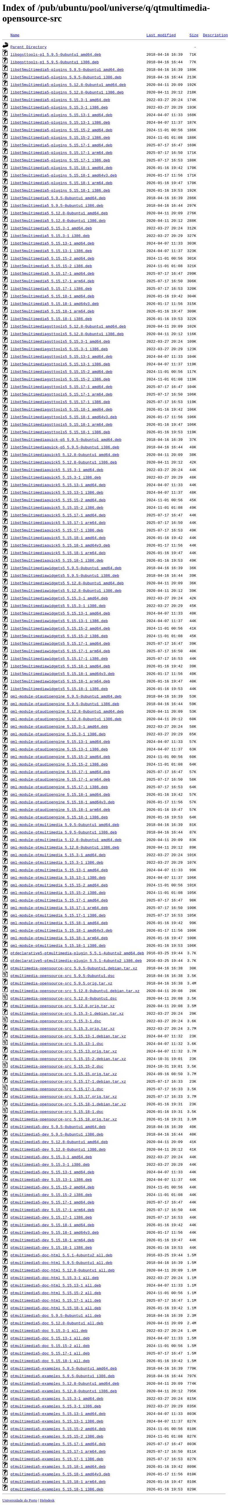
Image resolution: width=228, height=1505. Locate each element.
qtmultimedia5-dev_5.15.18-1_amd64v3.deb (54, 1232)
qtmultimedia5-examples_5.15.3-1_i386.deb (55, 1406)
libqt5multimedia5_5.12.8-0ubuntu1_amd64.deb (59, 212)
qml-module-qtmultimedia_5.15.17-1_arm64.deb (59, 907)
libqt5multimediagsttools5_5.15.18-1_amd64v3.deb (63, 416)
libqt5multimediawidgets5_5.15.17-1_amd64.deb (60, 643)
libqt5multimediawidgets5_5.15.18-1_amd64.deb (60, 666)
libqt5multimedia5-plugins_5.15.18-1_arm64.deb (61, 182)
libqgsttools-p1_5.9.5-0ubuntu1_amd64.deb (55, 54)
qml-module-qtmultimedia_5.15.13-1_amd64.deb (59, 869)
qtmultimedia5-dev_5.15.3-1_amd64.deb (51, 1156)
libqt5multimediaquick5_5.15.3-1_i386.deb (55, 477)
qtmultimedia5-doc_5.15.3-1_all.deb (48, 1330)
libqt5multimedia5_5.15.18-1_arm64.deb (52, 311)
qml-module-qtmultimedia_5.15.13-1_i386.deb (58, 877)
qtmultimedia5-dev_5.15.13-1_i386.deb (51, 1179)
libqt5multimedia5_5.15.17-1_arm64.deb (52, 280)
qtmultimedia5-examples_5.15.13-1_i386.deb (56, 1421)
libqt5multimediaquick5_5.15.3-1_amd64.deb (56, 469)
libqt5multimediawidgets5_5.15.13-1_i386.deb (59, 620)
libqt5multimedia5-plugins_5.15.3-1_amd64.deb (60, 99)
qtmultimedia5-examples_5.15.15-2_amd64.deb (58, 1428)
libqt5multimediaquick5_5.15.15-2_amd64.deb (58, 499)
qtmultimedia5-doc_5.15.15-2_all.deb (50, 1345)
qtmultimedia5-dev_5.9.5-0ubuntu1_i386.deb (56, 1134)
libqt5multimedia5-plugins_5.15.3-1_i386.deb (59, 107)
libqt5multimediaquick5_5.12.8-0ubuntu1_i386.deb (63, 462)
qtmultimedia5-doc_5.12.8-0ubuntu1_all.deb (56, 1323)
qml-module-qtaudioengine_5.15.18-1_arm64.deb (60, 809)
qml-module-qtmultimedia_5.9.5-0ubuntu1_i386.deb (63, 832)
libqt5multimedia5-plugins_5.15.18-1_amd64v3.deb (63, 175)
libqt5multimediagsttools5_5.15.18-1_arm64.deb (61, 424)
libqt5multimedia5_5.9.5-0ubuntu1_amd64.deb (58, 197)
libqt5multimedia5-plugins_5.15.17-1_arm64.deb (61, 152)
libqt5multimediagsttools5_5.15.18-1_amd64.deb (61, 409)
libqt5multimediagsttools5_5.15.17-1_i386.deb (60, 401)
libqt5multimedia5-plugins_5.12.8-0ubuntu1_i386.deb (67, 92)
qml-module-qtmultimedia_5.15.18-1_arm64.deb (59, 937)
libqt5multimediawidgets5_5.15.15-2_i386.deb (59, 635)
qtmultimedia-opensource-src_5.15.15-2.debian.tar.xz (68, 1058)
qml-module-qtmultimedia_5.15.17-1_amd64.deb (59, 900)
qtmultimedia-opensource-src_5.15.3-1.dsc (55, 1020)
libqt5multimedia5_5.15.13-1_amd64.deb (52, 243)
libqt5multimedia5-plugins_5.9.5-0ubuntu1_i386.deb (65, 77)
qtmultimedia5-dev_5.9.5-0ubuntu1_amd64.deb (58, 1126)
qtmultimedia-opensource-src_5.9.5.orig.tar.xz (61, 983)
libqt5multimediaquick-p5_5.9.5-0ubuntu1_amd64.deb (65, 439)
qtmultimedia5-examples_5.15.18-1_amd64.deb (58, 1466)
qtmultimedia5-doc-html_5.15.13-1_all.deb (55, 1285)
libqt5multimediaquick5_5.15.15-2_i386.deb (56, 507)
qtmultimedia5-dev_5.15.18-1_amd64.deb (52, 1224)
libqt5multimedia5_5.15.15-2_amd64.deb (52, 258)
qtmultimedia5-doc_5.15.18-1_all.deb (50, 1360)
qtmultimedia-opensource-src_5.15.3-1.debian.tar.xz (67, 1013)
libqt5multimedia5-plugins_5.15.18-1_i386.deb (60, 190)
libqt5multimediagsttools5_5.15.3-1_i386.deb (59, 348)
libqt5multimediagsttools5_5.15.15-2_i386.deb (60, 379)
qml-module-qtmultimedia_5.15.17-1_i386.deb (58, 915)
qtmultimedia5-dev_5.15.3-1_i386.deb (50, 1164)
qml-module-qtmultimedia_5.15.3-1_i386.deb (56, 862)
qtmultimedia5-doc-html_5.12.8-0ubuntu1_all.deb (62, 1270)
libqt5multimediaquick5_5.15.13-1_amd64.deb (58, 484)
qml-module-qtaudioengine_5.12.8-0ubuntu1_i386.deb (65, 718)
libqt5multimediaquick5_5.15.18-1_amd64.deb (58, 537)
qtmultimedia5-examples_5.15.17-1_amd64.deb (58, 1443)
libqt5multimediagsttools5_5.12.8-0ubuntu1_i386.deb (67, 333)
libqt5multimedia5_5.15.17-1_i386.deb (51, 288)
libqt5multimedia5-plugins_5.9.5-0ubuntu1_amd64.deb (67, 69)
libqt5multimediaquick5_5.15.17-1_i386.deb (56, 530)
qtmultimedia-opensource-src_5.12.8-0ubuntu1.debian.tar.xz (75, 990)
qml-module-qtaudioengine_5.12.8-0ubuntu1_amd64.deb (67, 711)
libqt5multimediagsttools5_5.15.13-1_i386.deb (60, 364)
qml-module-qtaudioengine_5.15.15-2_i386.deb (59, 764)
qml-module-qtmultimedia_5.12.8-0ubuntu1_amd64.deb (65, 839)
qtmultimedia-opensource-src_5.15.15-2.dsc (56, 1066)
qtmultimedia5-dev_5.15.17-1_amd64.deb (52, 1202)
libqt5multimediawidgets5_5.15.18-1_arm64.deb (60, 681)
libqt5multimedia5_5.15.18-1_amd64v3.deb (54, 303)
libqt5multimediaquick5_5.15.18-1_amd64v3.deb (60, 545)
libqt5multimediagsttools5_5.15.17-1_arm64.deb (61, 394)
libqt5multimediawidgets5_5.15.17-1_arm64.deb (60, 650)
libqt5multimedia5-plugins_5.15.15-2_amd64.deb (61, 129)
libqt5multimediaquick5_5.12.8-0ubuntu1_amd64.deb (64, 454)
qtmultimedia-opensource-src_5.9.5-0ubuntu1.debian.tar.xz (73, 968)
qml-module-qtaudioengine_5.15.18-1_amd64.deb (60, 794)
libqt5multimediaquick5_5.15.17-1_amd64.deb (58, 515)
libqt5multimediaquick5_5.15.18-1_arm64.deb (58, 552)
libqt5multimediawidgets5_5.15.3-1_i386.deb (58, 605)
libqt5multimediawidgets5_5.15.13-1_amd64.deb (60, 613)
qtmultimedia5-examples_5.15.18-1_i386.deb (56, 1489)
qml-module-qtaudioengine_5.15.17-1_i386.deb (59, 786)
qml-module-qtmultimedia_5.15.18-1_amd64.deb (59, 922)
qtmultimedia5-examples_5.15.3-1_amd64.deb (56, 1398)
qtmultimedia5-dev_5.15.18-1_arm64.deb (52, 1239)
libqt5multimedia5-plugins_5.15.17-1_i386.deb (60, 160)
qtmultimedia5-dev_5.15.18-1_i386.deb (51, 1247)
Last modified (161, 34)
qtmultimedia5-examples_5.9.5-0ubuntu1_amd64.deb (63, 1368)
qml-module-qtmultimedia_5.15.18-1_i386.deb (58, 945)
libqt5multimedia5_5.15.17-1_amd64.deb (52, 273)
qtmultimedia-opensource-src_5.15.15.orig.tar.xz (63, 1073)
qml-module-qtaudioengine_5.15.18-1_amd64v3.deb (62, 801)
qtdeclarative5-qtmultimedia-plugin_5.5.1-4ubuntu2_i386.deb (76, 960)
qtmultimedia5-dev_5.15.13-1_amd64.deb (52, 1171)
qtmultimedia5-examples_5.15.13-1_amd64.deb (58, 1413)
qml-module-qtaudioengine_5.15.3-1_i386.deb (58, 734)
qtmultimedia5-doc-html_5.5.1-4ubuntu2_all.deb (61, 1255)
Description (215, 34)
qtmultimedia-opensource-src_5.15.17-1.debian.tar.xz (68, 1081)
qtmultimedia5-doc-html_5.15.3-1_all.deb (54, 1277)
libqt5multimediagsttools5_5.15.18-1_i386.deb (60, 431)
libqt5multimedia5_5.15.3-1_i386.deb (50, 235)
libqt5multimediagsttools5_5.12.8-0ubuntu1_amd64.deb (68, 326)
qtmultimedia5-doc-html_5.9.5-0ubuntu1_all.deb (61, 1262)
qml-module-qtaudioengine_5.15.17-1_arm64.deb (60, 779)
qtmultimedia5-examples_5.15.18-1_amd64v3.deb (60, 1474)
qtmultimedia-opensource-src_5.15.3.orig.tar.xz (62, 1028)
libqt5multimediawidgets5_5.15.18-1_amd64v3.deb (62, 673)
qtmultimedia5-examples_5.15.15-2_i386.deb (56, 1436)
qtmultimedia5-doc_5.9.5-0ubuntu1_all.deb (55, 1315)
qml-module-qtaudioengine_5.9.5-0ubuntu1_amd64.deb (65, 696)
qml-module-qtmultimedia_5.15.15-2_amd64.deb (59, 885)
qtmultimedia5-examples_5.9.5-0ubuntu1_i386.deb (62, 1375)
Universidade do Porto (19, 1500)
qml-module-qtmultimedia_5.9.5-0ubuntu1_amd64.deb (64, 824)
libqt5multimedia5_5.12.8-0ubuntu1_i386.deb (58, 220)
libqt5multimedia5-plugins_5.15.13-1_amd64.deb (61, 114)
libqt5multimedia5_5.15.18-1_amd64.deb (52, 296)
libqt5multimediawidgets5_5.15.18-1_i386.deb (59, 688)
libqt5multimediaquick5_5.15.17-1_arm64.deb (58, 522)
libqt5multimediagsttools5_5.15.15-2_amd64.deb (61, 371)
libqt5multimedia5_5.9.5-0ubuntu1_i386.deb (56, 205)
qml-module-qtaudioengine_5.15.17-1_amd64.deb (60, 771)
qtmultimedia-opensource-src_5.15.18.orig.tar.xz (63, 1119)
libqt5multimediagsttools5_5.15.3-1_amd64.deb (60, 341)
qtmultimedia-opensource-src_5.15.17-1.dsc (56, 1088)
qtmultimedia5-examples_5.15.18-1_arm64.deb (58, 1481)
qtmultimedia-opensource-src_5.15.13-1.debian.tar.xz (68, 1036)
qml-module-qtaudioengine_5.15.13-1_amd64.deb (60, 741)
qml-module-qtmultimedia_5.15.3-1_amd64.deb (58, 854)
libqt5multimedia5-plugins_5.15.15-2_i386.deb (60, 137)
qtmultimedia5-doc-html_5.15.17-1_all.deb (55, 1300)
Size (193, 34)
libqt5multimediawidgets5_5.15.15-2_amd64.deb (60, 628)
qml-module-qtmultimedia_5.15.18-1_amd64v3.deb (61, 930)
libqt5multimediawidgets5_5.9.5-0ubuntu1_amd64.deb (65, 567)
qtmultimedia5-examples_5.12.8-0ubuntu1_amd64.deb (64, 1383)
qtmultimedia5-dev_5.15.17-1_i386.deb (51, 1217)
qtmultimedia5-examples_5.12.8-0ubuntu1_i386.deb (63, 1390)
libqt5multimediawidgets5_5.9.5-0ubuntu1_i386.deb (64, 575)
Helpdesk (47, 1500)
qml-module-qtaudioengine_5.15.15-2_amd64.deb (60, 756)
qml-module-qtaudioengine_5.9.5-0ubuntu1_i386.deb (64, 703)
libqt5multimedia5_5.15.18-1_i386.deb (51, 318)
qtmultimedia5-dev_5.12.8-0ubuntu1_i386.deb (58, 1149)
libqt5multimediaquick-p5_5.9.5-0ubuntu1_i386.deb (64, 447)
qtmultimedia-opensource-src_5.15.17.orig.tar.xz (63, 1096)
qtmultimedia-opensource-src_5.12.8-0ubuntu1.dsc (63, 998)
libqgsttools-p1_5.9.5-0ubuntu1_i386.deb (54, 61)
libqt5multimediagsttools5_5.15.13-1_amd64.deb (61, 356)
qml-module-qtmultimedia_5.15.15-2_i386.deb (58, 892)
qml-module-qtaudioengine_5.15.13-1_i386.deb (59, 749)
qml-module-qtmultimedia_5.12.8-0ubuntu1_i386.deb (64, 847)
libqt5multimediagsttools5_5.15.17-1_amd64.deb (61, 386)
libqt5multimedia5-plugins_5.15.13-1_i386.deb (60, 122)
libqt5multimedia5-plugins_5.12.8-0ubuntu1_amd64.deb (68, 84)
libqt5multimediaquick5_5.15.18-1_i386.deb (56, 560)
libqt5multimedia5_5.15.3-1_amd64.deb (51, 228)
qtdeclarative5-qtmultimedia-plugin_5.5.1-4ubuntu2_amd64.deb (77, 953)
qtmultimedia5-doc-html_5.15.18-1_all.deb (55, 1307)
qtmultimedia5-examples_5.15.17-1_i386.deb (56, 1458)
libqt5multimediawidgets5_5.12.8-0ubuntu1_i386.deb (65, 590)
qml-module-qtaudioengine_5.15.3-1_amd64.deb (59, 726)
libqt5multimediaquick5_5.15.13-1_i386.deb (56, 492)
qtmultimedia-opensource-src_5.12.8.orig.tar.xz (62, 1005)
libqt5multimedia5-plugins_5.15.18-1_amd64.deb (61, 167)
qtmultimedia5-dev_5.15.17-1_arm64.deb (52, 1209)
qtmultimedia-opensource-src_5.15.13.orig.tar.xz (63, 1051)
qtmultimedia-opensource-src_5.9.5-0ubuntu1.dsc (62, 975)
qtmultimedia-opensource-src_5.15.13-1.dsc (56, 1043)
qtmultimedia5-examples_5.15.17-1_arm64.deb (58, 1451)
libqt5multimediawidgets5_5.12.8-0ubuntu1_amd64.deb (67, 583)
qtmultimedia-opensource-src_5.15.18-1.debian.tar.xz (68, 1104)
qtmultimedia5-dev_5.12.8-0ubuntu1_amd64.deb (59, 1141)
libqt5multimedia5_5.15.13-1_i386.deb (51, 250)
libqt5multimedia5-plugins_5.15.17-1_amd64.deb (61, 145)
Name (14, 34)
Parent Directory (28, 46)
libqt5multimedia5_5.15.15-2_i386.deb (51, 265)
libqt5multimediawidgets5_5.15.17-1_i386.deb (59, 658)
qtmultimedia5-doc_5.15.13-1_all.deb (50, 1338)
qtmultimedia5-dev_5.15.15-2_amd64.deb (52, 1187)
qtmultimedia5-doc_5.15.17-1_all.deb (50, 1353)
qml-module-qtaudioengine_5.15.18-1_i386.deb (59, 817)
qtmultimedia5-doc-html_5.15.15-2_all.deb (55, 1292)
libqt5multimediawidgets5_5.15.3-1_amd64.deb (59, 598)
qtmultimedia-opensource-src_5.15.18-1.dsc (56, 1111)
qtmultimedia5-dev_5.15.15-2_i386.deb (51, 1194)
